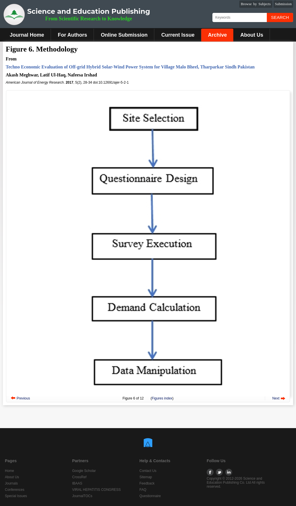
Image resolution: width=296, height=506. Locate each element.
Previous (23, 398)
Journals (11, 483)
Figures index (162, 398)
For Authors (72, 35)
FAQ (142, 490)
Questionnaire (150, 496)
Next (275, 398)
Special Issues (16, 496)
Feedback (147, 483)
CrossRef (79, 477)
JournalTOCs (82, 496)
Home (9, 471)
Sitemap (145, 477)
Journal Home (27, 35)
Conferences (14, 490)
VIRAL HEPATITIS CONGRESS (96, 490)
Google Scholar (84, 471)
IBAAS (77, 483)
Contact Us (147, 471)
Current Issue (177, 35)
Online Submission (124, 35)
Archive (217, 35)
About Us (251, 35)
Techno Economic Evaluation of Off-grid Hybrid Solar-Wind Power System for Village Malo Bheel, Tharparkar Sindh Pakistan (130, 66)
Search (280, 17)
